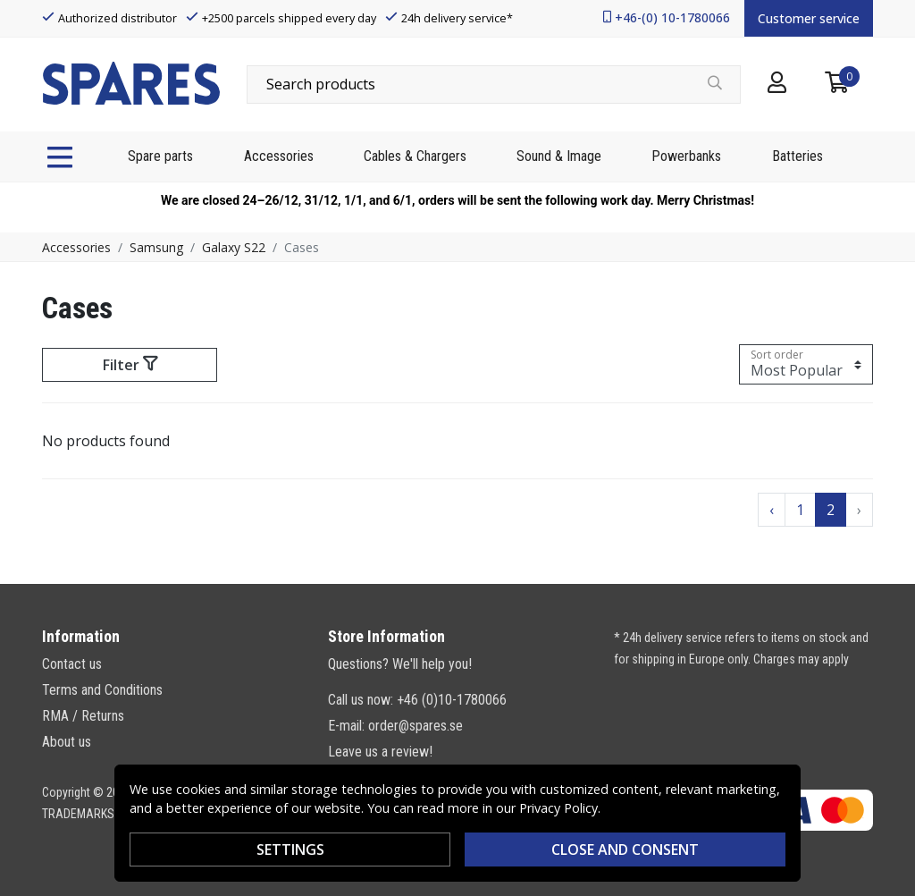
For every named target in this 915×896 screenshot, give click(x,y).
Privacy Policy (558, 807)
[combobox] (494, 84)
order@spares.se (415, 725)
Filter (130, 365)
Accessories (279, 156)
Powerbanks (686, 156)
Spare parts (160, 156)
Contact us (72, 663)
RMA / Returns (83, 715)
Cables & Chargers (415, 156)
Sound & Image (558, 156)
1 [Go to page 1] (800, 510)
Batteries (797, 156)
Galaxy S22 (233, 247)
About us (66, 741)
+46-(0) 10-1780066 (672, 17)
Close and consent (625, 849)
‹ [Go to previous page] (771, 510)
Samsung (156, 247)
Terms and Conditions (102, 689)
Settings (290, 849)
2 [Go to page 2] (831, 510)
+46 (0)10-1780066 (452, 699)
